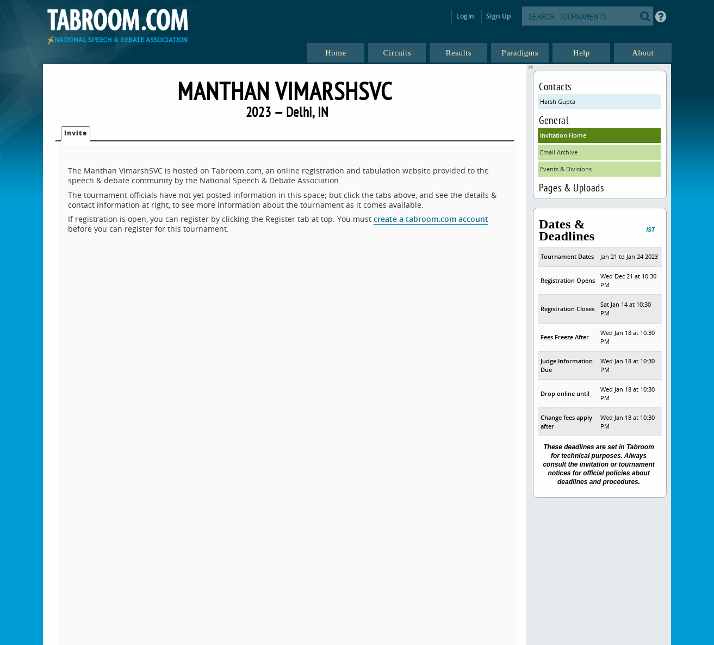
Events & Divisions (566, 169)
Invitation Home (563, 135)
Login (465, 16)
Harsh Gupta (557, 101)
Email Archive (559, 152)
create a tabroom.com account (431, 219)
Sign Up (498, 16)
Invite (75, 133)
